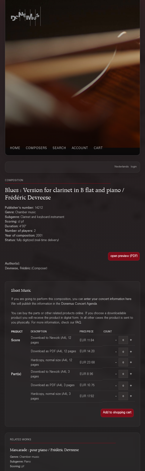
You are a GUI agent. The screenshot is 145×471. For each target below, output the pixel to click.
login (134, 167)
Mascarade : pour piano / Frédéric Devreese (44, 449)
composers (36, 148)
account (80, 148)
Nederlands (122, 167)
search (59, 148)
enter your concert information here (107, 299)
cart (98, 148)
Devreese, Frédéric (18, 268)
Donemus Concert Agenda (79, 304)
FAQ (78, 322)
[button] (124, 256)
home (15, 148)
